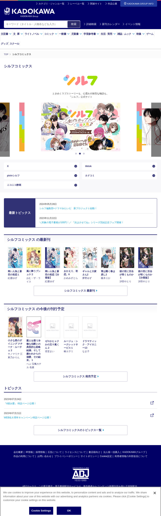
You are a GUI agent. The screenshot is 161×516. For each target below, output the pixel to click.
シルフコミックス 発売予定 (79, 382)
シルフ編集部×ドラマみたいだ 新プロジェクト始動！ (68, 214)
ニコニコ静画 (15, 190)
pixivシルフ (14, 178)
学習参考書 (91, 33)
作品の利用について (24, 462)
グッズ (4, 43)
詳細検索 (90, 24)
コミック (50, 33)
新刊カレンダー (109, 24)
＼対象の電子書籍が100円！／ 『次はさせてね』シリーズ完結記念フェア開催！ (81, 228)
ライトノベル (34, 33)
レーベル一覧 (77, 3)
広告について (55, 458)
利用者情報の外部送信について (131, 462)
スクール (14, 43)
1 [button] (76, 153)
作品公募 (112, 3)
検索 (73, 24)
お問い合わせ (44, 462)
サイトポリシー (89, 462)
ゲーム (150, 33)
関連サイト (96, 3)
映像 (140, 33)
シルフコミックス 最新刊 (79, 296)
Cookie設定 (106, 462)
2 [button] (80, 153)
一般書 (64, 33)
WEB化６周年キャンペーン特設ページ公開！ (27, 423)
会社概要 (18, 458)
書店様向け (94, 458)
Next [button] (156, 129)
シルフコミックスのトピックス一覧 (80, 436)
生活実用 (108, 33)
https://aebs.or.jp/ (67, 499)
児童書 (76, 33)
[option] (80, 126)
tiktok (88, 167)
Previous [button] (5, 129)
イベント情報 (131, 24)
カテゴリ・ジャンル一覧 (51, 3)
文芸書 (6, 33)
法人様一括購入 (111, 458)
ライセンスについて (75, 458)
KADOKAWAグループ (133, 458)
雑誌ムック (126, 33)
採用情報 (40, 458)
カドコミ (90, 178)
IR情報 (29, 458)
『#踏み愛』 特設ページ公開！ (20, 409)
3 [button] (84, 153)
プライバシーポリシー (66, 462)
